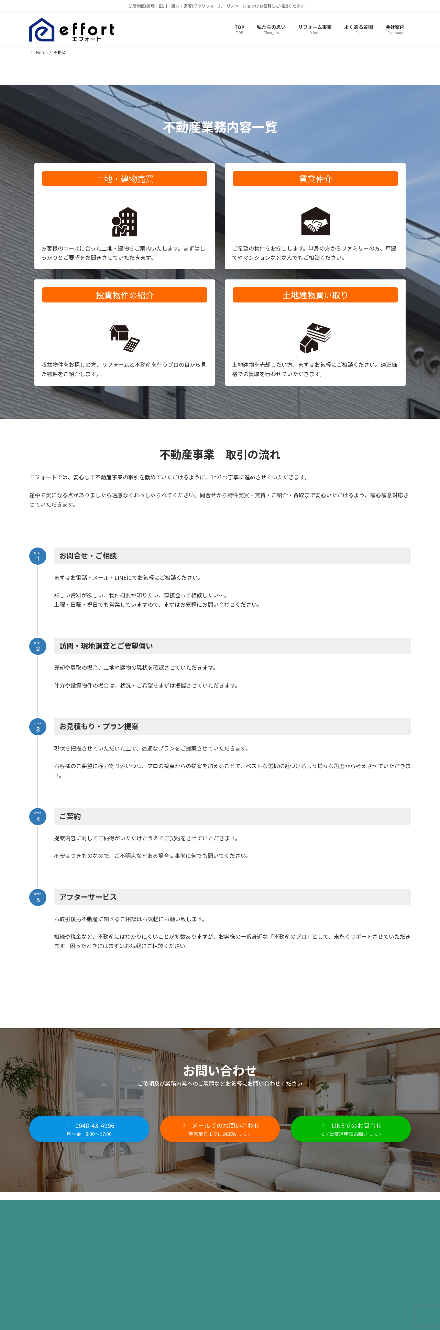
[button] (89, 1130)
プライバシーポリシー (61, 1210)
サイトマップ (115, 1210)
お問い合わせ (160, 1210)
